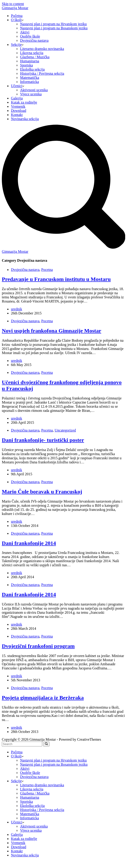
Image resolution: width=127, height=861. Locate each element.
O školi (17, 20)
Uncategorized (65, 430)
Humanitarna (29, 61)
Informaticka (29, 82)
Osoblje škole (30, 36)
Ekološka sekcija (32, 69)
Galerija (17, 98)
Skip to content (13, 4)
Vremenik (18, 106)
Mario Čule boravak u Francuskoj (42, 492)
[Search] (63, 247)
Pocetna (47, 270)
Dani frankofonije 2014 (29, 543)
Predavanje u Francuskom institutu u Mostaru (56, 279)
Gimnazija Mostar (15, 8)
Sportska (26, 65)
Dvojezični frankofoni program (38, 646)
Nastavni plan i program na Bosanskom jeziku (54, 28)
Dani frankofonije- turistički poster (43, 440)
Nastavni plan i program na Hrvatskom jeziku (53, 24)
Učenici (17, 86)
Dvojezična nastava (34, 40)
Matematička (29, 78)
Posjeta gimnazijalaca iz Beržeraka (43, 698)
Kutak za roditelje (24, 102)
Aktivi (24, 32)
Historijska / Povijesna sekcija (42, 73)
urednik (16, 309)
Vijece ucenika (31, 94)
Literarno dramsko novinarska (42, 49)
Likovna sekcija (31, 53)
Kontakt (17, 115)
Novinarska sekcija (25, 119)
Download (18, 111)
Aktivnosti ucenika (34, 90)
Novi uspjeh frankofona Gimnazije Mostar (51, 331)
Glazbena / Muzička (34, 57)
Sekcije (17, 45)
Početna (17, 16)
